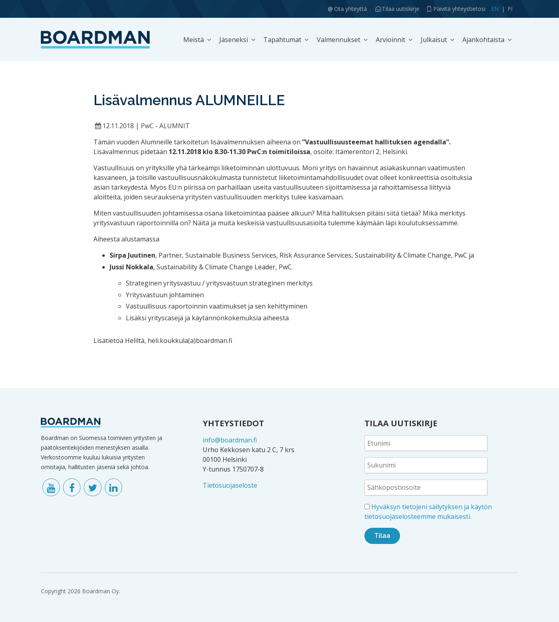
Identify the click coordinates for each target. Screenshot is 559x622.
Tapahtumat (282, 39)
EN (495, 9)
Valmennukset (338, 39)
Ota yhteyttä (350, 9)
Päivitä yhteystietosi (459, 9)
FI (510, 9)
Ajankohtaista (483, 39)
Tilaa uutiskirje (400, 9)
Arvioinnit (390, 39)
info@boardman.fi (230, 440)
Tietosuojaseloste (230, 485)
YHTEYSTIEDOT (233, 423)
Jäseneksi (233, 39)
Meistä (193, 39)
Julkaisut (434, 39)
